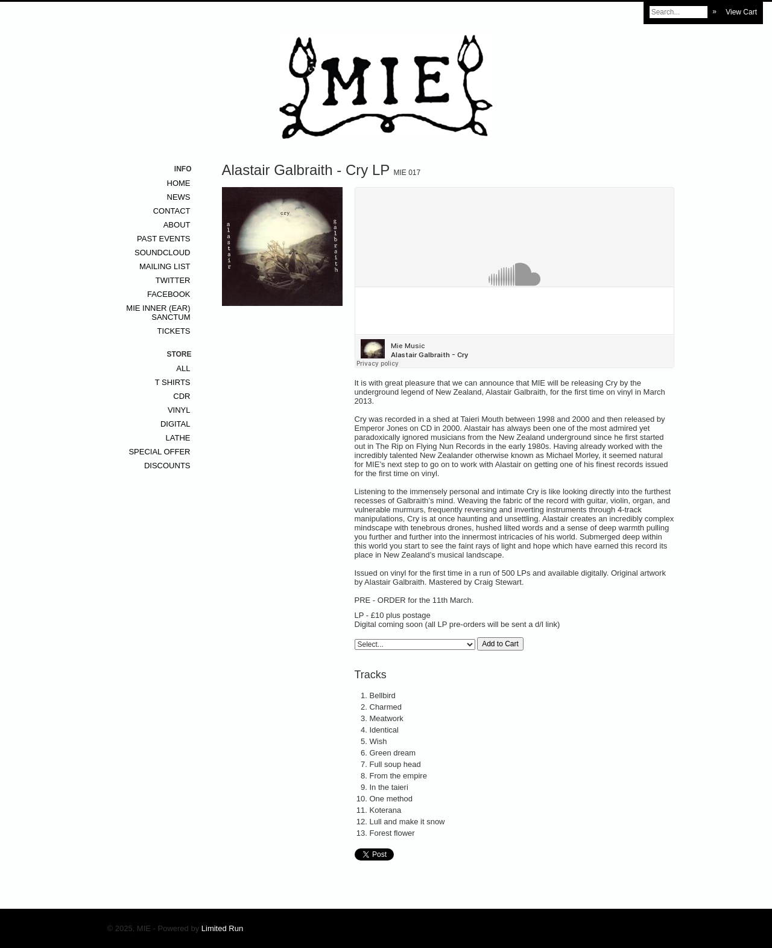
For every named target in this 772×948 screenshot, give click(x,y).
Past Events (163, 238)
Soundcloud (162, 252)
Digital (175, 423)
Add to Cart (500, 644)
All (183, 368)
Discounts (167, 465)
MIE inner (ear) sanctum (158, 313)
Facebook (169, 294)
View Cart (741, 12)
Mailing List (165, 266)
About (177, 224)
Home (179, 183)
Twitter (173, 280)
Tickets (174, 331)
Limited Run (222, 928)
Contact (172, 210)
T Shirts (173, 382)
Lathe (178, 437)
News (179, 197)
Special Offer (159, 451)
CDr (181, 396)
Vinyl (179, 410)
